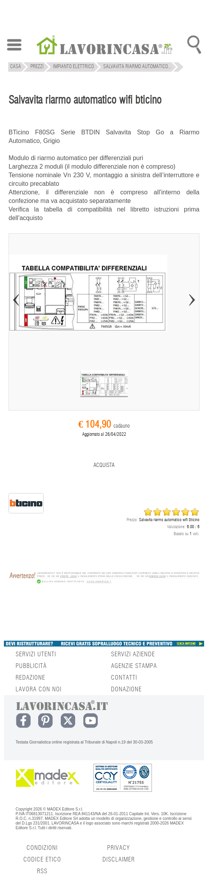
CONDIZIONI (42, 848)
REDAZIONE (30, 678)
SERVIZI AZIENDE (133, 654)
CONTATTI (124, 678)
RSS (42, 871)
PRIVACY (118, 848)
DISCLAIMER (118, 859)
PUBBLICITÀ (31, 666)
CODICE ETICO (42, 859)
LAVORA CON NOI (39, 689)
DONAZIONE (126, 689)
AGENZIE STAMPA (134, 666)
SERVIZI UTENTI (36, 654)
